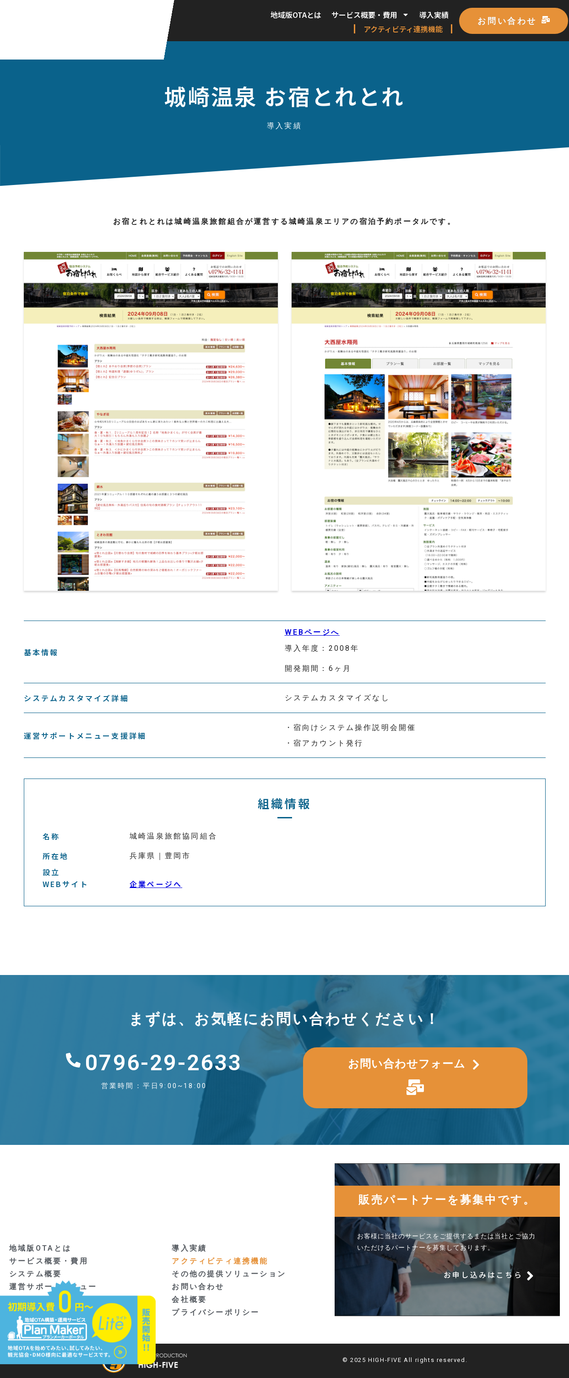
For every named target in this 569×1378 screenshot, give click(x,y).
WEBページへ (312, 632)
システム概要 (35, 1273)
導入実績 (434, 14)
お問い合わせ (198, 1286)
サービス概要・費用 (370, 14)
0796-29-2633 (163, 1063)
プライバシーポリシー (216, 1312)
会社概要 (189, 1299)
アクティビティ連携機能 (403, 28)
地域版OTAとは (296, 14)
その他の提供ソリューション (229, 1273)
